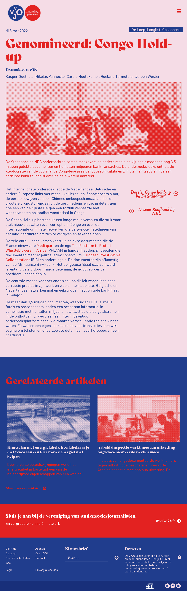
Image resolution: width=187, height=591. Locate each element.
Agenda (40, 548)
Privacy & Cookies (46, 569)
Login (9, 569)
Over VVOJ (41, 553)
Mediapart (45, 245)
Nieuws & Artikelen (18, 558)
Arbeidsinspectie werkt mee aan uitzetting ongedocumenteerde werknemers (136, 449)
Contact (40, 558)
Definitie (11, 548)
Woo (8, 562)
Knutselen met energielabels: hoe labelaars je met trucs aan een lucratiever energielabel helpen (48, 451)
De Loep (11, 553)
